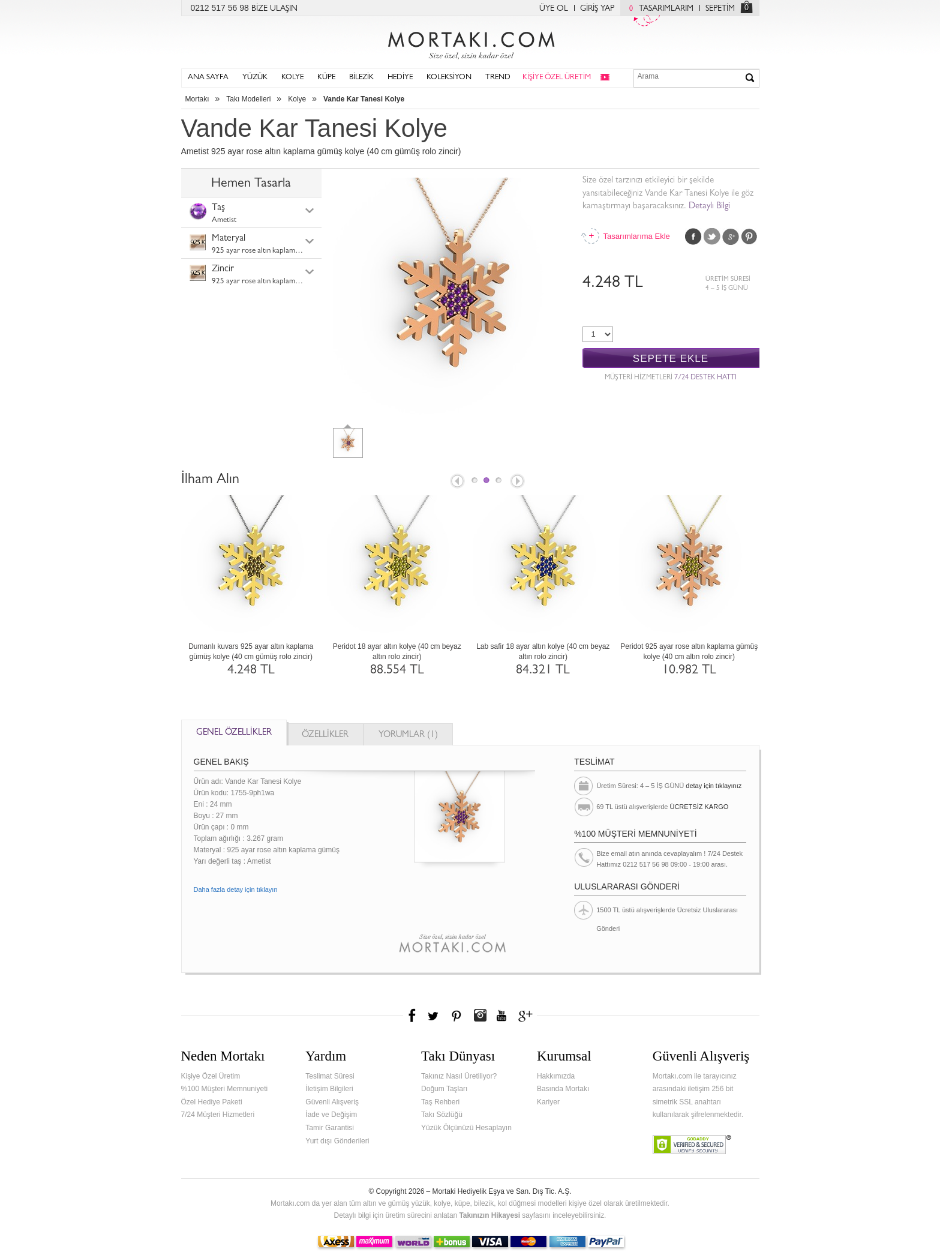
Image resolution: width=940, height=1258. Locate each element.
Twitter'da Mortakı (434, 1015)
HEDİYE (400, 78)
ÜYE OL (553, 9)
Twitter (712, 236)
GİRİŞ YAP (597, 9)
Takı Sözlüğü (442, 1114)
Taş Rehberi (440, 1102)
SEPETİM (720, 9)
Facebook (693, 236)
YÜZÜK (255, 78)
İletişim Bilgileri (329, 1089)
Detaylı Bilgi (709, 206)
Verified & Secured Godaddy (692, 1144)
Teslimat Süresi (329, 1076)
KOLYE (292, 78)
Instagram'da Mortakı (479, 1015)
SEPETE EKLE (670, 358)
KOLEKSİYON (449, 78)
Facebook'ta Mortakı (412, 1015)
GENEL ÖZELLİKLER (234, 733)
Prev (456, 482)
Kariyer (548, 1102)
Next (518, 482)
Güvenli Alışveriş (332, 1102)
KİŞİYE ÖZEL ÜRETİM (556, 78)
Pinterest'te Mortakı (456, 1015)
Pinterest (749, 236)
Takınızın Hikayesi (489, 1215)
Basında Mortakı (563, 1089)
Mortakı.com (470, 43)
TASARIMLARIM (658, 9)
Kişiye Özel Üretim (211, 1076)
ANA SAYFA (208, 78)
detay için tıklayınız (713, 785)
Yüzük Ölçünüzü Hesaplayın (466, 1128)
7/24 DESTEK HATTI (705, 378)
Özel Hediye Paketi (211, 1102)
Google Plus (730, 236)
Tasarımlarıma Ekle (636, 236)
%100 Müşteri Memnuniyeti (224, 1089)
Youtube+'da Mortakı (501, 1015)
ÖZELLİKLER (325, 735)
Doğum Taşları (444, 1089)
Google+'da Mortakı (527, 1015)
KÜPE (326, 78)
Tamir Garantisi (329, 1128)
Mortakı (197, 99)
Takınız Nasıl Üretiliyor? (459, 1076)
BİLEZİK (361, 78)
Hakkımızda (556, 1076)
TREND (497, 78)
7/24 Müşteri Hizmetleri (218, 1114)
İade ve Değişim (331, 1114)
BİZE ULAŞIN (274, 9)
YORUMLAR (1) (408, 735)
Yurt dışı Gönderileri (337, 1141)
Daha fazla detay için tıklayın (236, 889)
